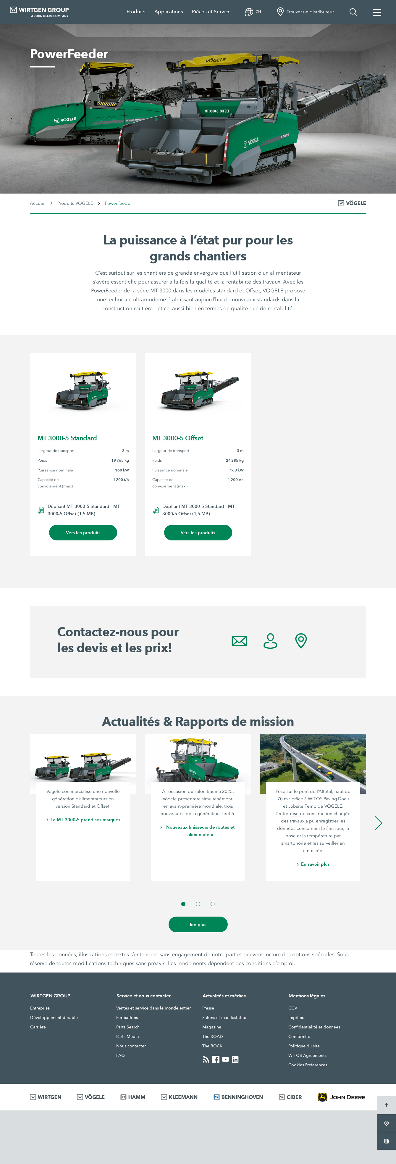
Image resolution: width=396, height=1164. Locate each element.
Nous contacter (131, 1046)
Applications (168, 12)
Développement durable (54, 1017)
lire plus (198, 924)
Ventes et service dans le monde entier (153, 1008)
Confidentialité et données (314, 1027)
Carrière (38, 1027)
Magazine (211, 1027)
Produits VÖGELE (75, 203)
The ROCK (212, 1046)
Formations (127, 1017)
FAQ (120, 1055)
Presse (208, 1008)
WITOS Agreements (307, 1055)
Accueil (38, 203)
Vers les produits (83, 532)
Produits (136, 12)
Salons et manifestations (225, 1017)
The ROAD (212, 1036)
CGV (292, 1008)
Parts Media (127, 1036)
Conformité (299, 1036)
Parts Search (128, 1027)
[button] (183, 904)
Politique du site (304, 1046)
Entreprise (40, 1008)
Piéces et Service (211, 12)
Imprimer (297, 1017)
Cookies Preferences (307, 1065)
